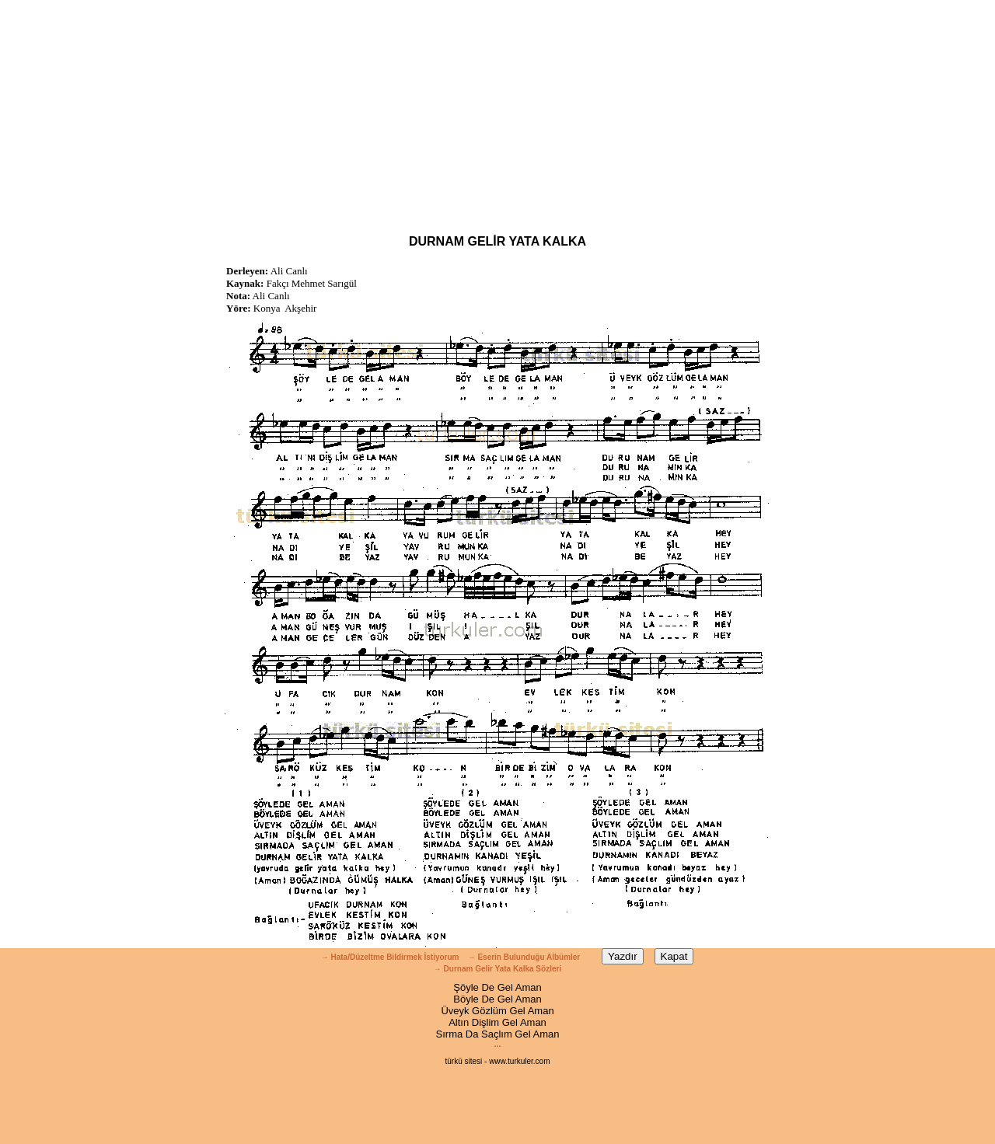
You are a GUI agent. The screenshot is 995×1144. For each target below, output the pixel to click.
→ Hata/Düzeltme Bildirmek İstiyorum (390, 957)
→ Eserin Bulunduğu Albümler (525, 957)
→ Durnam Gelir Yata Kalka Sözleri (497, 968)
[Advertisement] (497, 109)
